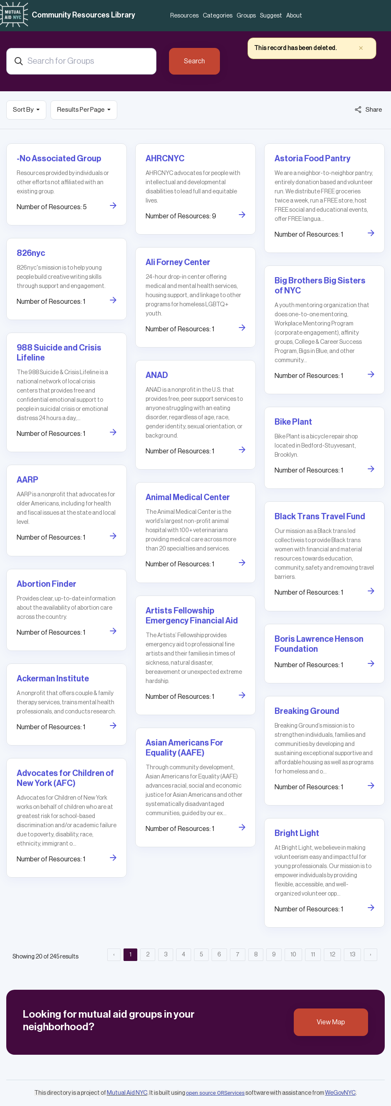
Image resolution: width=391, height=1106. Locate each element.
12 (332, 955)
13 (352, 955)
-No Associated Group (59, 159)
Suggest (271, 16)
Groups (246, 16)
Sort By (23, 110)
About (294, 16)
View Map (331, 1022)
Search (194, 61)
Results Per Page (81, 110)
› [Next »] (370, 955)
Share (368, 109)
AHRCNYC (165, 159)
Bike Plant (293, 422)
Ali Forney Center (178, 262)
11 (313, 955)
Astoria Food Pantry (313, 159)
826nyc (31, 253)
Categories (217, 16)
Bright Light (297, 833)
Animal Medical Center (188, 497)
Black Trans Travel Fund (320, 517)
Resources (184, 16)
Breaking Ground (307, 711)
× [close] (360, 48)
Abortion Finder (46, 584)
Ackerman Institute (53, 679)
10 (293, 955)
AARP (27, 480)
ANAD (157, 375)
